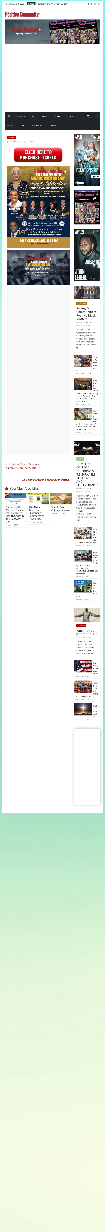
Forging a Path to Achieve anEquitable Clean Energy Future (23, 465)
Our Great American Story (95, 668)
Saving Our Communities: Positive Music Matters (86, 313)
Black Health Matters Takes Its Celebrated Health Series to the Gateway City (15, 514)
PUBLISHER (37, 125)
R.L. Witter (30, 142)
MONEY (10, 125)
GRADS (80, 459)
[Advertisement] (31, 77)
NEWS (44, 116)
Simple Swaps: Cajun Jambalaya (60, 509)
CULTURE (56, 116)
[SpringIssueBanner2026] (52, 21)
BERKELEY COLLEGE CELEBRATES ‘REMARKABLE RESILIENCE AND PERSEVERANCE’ (87, 474)
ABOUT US (20, 116)
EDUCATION (71, 116)
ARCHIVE (11, 137)
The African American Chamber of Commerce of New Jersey (36, 513)
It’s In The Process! (95, 710)
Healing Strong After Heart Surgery (52, 4)
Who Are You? (86, 631)
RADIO (33, 116)
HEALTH (23, 125)
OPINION (52, 125)
